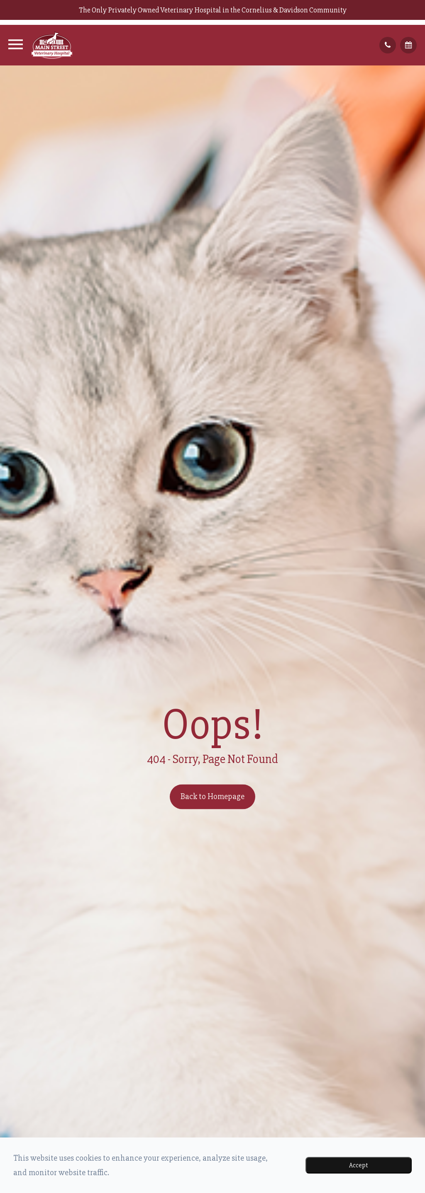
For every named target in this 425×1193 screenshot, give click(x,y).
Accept (358, 1165)
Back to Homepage (212, 797)
